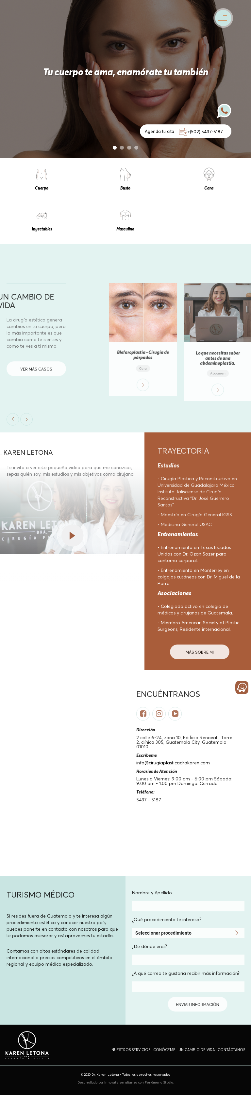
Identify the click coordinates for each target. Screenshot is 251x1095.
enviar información (131, 1004)
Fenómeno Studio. (159, 1082)
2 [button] (122, 148)
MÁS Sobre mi (200, 660)
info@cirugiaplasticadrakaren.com (173, 763)
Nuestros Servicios (130, 1050)
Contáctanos (231, 1050)
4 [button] (136, 148)
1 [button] (115, 148)
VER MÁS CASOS (36, 377)
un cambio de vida (196, 1050)
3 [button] (129, 148)
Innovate (112, 1082)
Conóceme (164, 1050)
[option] (125, 79)
